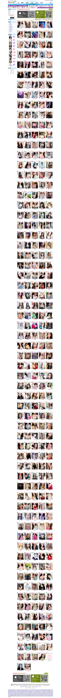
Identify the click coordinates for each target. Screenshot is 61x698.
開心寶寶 (14, 43)
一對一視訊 (49, 128)
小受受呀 (14, 62)
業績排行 (10, 23)
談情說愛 (10, 30)
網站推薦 (10, 28)
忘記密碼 (14, 19)
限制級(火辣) (41, 19)
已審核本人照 (11, 29)
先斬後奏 (14, 40)
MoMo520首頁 (47, 0)
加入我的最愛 (51, 0)
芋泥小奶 (14, 52)
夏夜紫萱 (14, 49)
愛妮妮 (14, 46)
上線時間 (10, 24)
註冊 (12, 19)
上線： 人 (12, 69)
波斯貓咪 (14, 65)
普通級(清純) (51, 19)
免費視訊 (49, 28)
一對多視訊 (20, 148)
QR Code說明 (50, 9)
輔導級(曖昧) (46, 19)
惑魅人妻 (14, 37)
